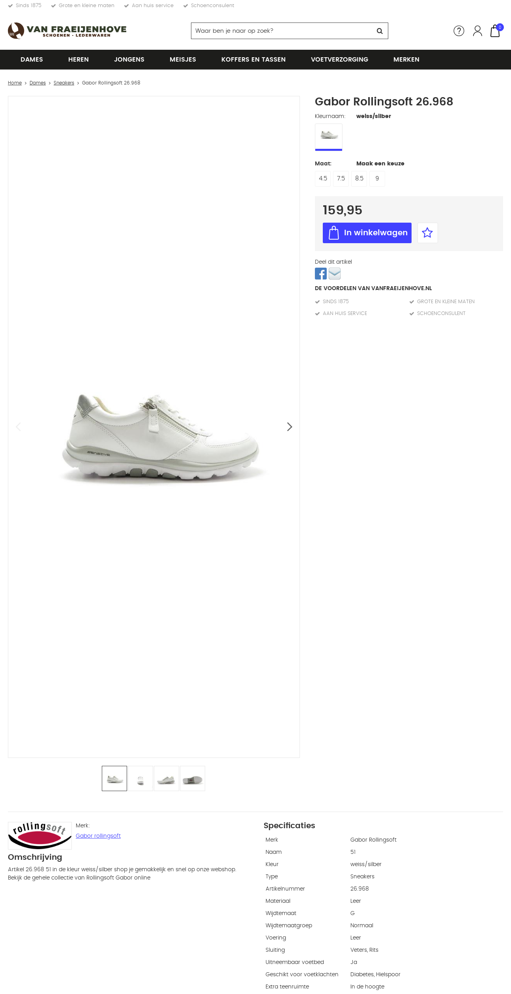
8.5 (359, 179)
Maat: (323, 164)
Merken (406, 59)
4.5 (323, 179)
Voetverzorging (339, 59)
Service (459, 30)
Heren (78, 59)
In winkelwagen (376, 233)
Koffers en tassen (253, 59)
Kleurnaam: (330, 116)
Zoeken (380, 31)
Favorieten (427, 233)
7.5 (341, 179)
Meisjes (183, 59)
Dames (32, 59)
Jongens (129, 59)
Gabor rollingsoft (98, 836)
